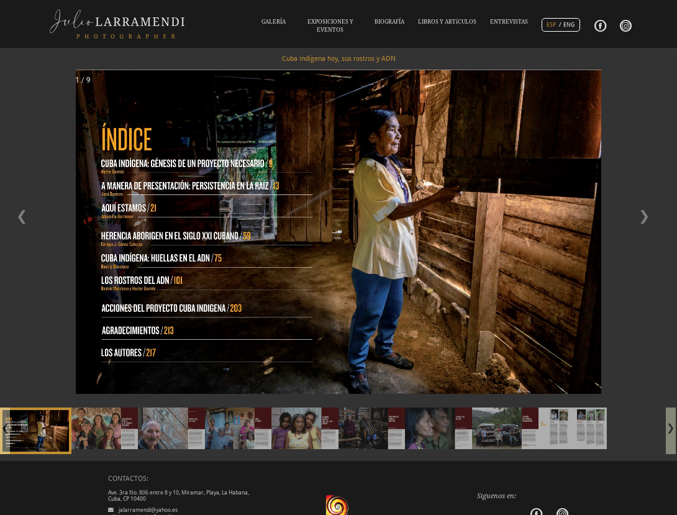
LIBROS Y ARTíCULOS (447, 22)
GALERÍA (273, 22)
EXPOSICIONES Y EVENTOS (330, 26)
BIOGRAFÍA (389, 22)
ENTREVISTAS (509, 22)
